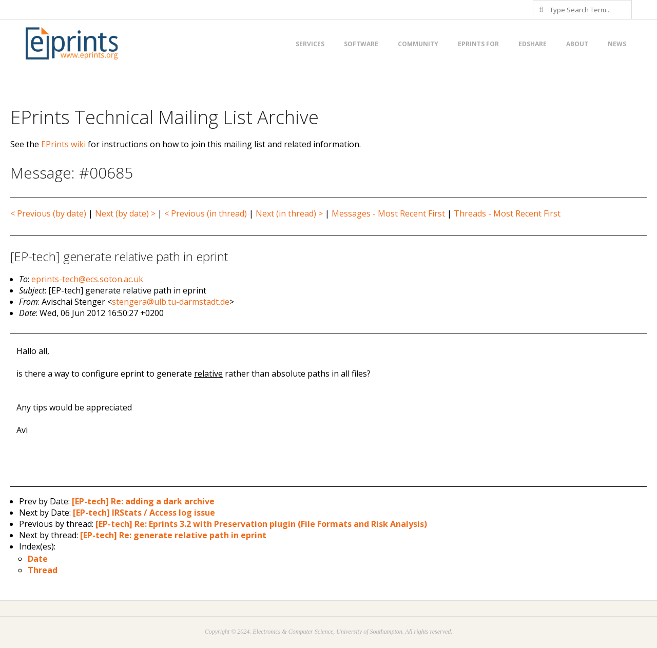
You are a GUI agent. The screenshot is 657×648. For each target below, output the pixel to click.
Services (310, 44)
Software (361, 44)
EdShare (532, 44)
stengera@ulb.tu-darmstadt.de (170, 301)
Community (418, 44)
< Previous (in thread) (205, 213)
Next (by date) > (125, 213)
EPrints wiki (63, 144)
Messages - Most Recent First (388, 213)
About (577, 44)
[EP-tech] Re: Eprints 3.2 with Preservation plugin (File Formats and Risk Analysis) (261, 523)
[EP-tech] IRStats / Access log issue (144, 512)
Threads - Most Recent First (507, 213)
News (617, 44)
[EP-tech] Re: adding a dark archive (143, 501)
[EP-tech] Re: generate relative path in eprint (173, 535)
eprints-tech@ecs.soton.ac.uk (87, 279)
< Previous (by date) (48, 213)
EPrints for (478, 44)
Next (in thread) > (289, 213)
